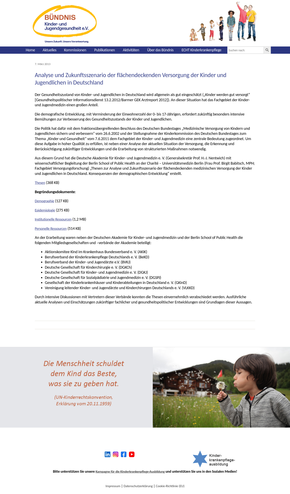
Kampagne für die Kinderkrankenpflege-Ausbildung (130, 471)
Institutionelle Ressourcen (55, 219)
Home (30, 49)
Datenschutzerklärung (137, 486)
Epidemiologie (46, 209)
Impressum (111, 486)
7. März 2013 (43, 64)
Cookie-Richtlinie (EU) (171, 486)
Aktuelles (49, 49)
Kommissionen (75, 49)
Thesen (40, 182)
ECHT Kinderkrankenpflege (201, 49)
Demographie (45, 200)
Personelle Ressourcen (52, 228)
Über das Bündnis (160, 49)
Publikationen (104, 49)
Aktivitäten (131, 49)
